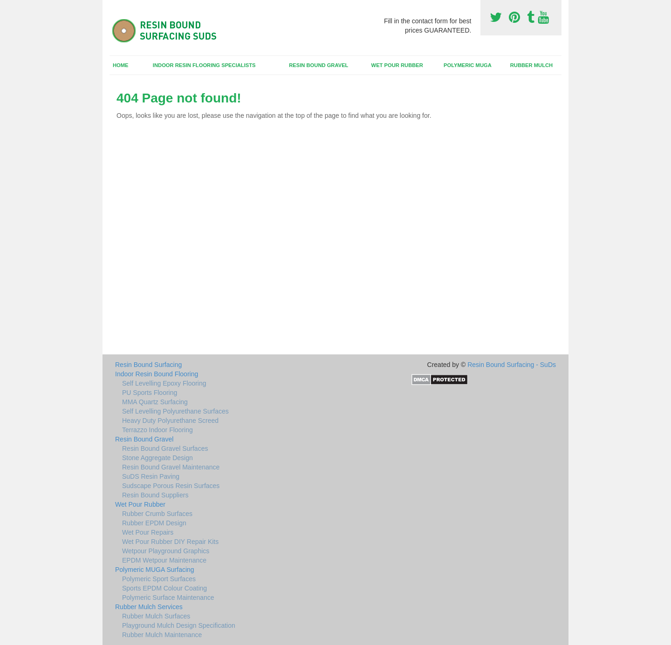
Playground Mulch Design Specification (178, 625)
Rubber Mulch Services (149, 607)
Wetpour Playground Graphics (165, 551)
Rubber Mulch (531, 65)
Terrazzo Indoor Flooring (157, 430)
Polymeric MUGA (468, 65)
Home (121, 65)
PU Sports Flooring (149, 392)
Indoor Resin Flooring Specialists (204, 65)
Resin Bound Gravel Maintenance (170, 467)
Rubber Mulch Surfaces (156, 616)
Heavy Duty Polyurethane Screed (170, 420)
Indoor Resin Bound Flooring (156, 374)
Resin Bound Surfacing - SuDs (511, 364)
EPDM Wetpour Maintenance (164, 560)
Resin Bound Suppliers (155, 495)
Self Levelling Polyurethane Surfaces (175, 411)
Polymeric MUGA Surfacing (154, 569)
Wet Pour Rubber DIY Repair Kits (170, 541)
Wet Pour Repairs (147, 532)
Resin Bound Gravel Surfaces (165, 448)
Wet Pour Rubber (397, 65)
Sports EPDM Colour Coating (164, 588)
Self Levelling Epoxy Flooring (164, 383)
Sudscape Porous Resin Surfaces (170, 485)
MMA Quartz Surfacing (155, 402)
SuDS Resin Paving (150, 476)
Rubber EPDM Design (154, 523)
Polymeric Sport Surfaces (159, 579)
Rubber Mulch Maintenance (162, 634)
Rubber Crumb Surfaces (157, 513)
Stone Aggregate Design (157, 458)
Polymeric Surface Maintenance (168, 597)
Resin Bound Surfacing (148, 364)
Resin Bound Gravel (318, 65)
